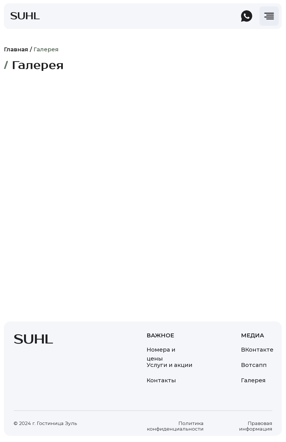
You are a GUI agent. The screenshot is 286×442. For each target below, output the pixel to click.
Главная (16, 49)
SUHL (25, 16)
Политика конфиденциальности (175, 426)
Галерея (46, 49)
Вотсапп (254, 365)
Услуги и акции (169, 365)
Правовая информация (255, 426)
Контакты (161, 380)
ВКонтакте (257, 349)
